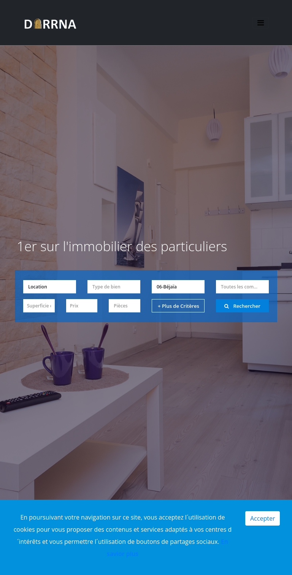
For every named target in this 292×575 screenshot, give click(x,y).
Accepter (262, 518)
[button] (49, 286)
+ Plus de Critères (178, 306)
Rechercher (242, 306)
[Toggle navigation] (260, 23)
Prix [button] (74, 306)
